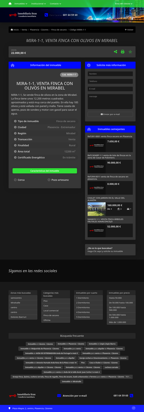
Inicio (15, 29)
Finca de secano (59, 29)
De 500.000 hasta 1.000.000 (117, 316)
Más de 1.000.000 (117, 322)
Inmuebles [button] (19, 3)
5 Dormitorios (83, 317)
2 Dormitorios (83, 302)
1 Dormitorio (82, 297)
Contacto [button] (54, 3)
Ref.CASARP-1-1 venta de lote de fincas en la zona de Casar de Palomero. (109, 156)
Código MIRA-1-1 (78, 29)
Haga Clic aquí (94, 251)
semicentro (16, 297)
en (40, 344)
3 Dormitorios (83, 307)
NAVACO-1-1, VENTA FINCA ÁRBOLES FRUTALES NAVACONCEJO (105, 220)
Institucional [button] (37, 3)
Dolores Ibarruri (18, 317)
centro (14, 307)
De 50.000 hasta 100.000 (121, 302)
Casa (46, 305)
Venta (24, 29)
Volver (129, 29)
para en (104, 348)
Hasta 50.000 (115, 297)
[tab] (29, 170)
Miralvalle (15, 302)
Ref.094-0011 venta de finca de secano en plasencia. (108, 177)
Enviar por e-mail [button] (110, 114)
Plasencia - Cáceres (39, 29)
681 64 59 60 (70, 15)
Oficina (47, 320)
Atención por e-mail (72, 395)
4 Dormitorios (83, 312)
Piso (46, 300)
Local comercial (51, 310)
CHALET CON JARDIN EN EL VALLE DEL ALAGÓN (106, 198)
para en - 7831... (72, 377)
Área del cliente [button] (122, 3)
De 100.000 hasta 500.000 (117, 308)
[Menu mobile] (10, 3)
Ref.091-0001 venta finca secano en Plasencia (110, 136)
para (72, 348)
